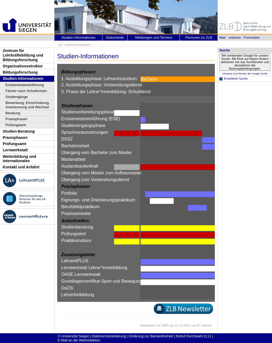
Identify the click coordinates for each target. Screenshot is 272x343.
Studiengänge (16, 97)
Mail (222, 37)
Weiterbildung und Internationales (19, 158)
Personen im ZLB (198, 37)
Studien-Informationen (23, 78)
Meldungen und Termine (153, 37)
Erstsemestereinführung (24, 85)
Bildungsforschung (20, 72)
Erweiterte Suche (236, 78)
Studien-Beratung (19, 131)
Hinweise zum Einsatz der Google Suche (244, 73)
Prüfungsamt (15, 125)
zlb (60, 44)
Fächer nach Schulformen (26, 91)
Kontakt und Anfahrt (21, 167)
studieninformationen (77, 44)
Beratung (12, 113)
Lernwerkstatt (15, 150)
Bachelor (149, 79)
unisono (235, 37)
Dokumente (115, 37)
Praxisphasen (16, 119)
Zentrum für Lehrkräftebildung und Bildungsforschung (23, 55)
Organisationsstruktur (23, 66)
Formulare (252, 37)
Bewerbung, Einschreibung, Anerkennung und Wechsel (27, 105)
